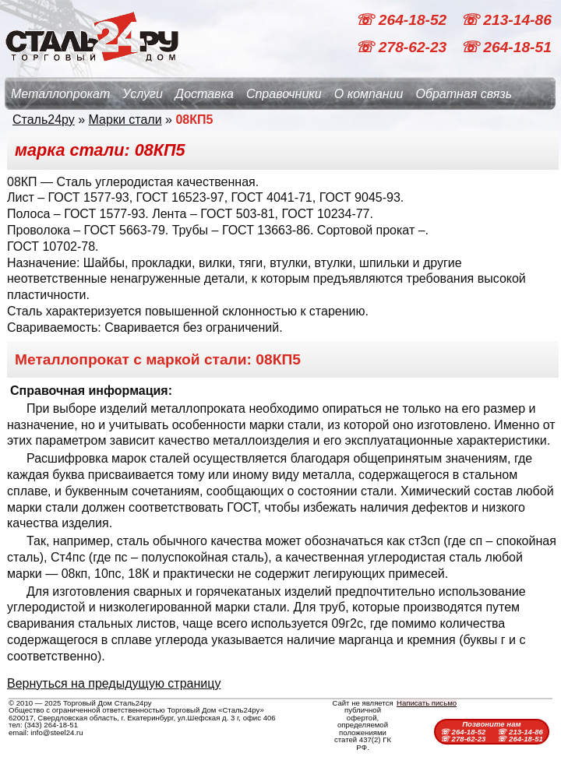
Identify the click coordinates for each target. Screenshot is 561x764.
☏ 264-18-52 (402, 20)
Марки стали (125, 119)
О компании (369, 93)
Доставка (204, 93)
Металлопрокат (60, 93)
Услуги (142, 93)
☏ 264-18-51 (506, 47)
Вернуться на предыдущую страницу (114, 683)
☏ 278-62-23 (402, 47)
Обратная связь (463, 93)
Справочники (284, 93)
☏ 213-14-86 (506, 20)
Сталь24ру (43, 119)
